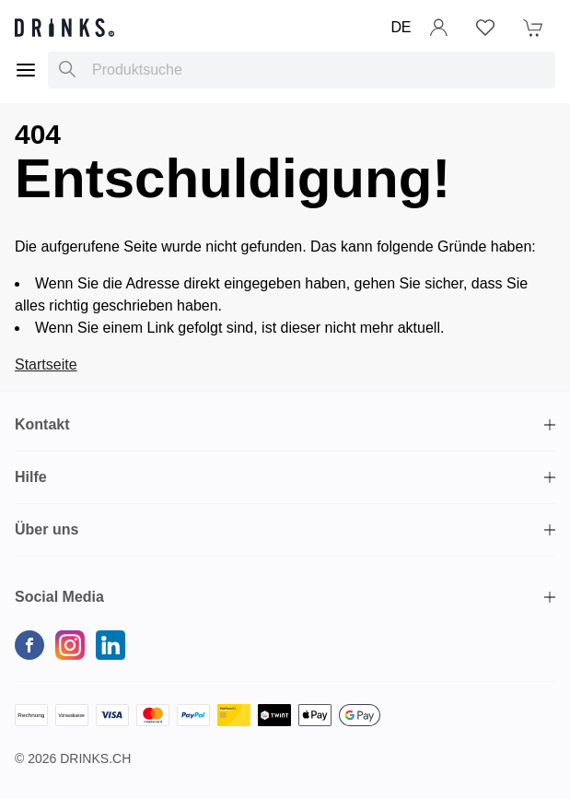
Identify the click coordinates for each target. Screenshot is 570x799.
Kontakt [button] (42, 424)
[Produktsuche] (67, 70)
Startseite (46, 364)
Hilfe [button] (31, 477)
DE (401, 27)
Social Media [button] (59, 597)
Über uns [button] (46, 529)
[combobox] (301, 70)
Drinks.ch (95, 758)
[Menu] (25, 70)
